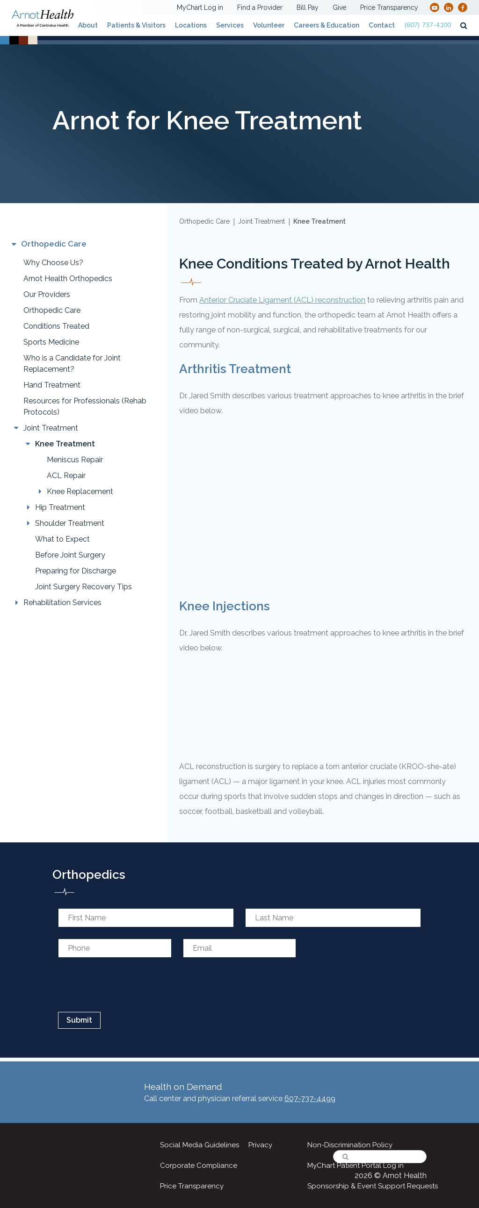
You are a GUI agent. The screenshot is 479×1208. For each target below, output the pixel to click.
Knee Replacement (80, 491)
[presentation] (127, 985)
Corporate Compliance (198, 1165)
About (88, 25)
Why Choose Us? (53, 262)
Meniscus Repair (75, 459)
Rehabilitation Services (62, 602)
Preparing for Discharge (75, 570)
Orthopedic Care (51, 310)
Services (230, 25)
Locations (191, 25)
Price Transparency (389, 7)
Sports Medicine (51, 342)
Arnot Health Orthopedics (67, 278)
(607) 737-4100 (427, 25)
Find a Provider (260, 7)
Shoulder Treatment (69, 523)
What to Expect (62, 539)
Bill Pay (308, 7)
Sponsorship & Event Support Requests (372, 1186)
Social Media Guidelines (199, 1145)
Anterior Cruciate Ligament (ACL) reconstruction (282, 300)
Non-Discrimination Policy (349, 1145)
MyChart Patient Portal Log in (355, 1165)
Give (339, 7)
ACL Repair (66, 475)
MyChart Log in (200, 7)
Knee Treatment (65, 443)
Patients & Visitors (136, 25)
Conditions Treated (56, 326)
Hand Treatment (51, 385)
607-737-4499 (309, 1098)
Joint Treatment (50, 428)
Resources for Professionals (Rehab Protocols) (84, 406)
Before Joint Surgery (70, 555)
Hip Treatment (60, 507)
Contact (382, 25)
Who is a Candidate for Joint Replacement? (72, 363)
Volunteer (268, 25)
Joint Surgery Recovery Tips (83, 586)
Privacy (260, 1145)
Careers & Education (326, 25)
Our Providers (46, 294)
